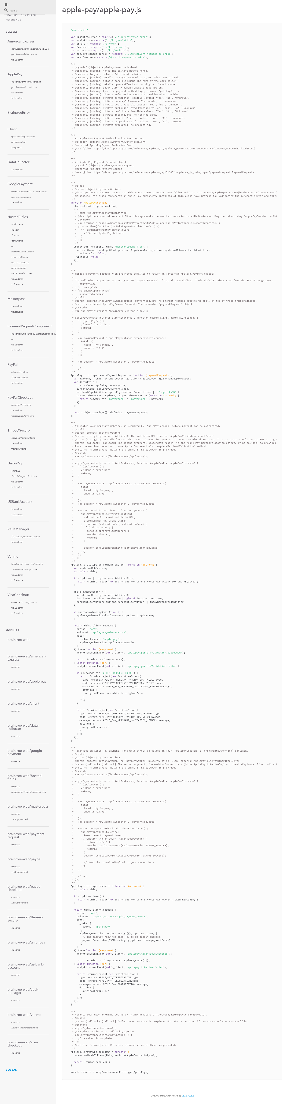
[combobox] (24, 11)
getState (17, 240)
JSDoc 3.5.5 (188, 1095)
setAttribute (20, 262)
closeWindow (19, 372)
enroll (15, 470)
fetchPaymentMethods (25, 536)
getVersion (18, 142)
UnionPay (15, 463)
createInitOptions (24, 602)
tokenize (17, 98)
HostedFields (18, 217)
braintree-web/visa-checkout (23, 1043)
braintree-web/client (23, 703)
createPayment (21, 405)
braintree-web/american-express (27, 657)
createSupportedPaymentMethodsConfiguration (30, 333)
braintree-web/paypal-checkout (25, 888)
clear (15, 229)
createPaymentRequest (26, 81)
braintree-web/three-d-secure (25, 918)
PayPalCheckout (20, 397)
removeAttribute (22, 251)
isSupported (19, 819)
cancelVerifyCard (23, 437)
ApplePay (15, 74)
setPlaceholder (21, 273)
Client (12, 129)
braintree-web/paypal (24, 859)
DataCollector (19, 162)
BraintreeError (19, 112)
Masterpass (16, 299)
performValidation (24, 87)
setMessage (18, 268)
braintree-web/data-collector (23, 727)
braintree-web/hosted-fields (25, 777)
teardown (17, 59)
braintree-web (19, 640)
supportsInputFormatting (28, 792)
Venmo (13, 556)
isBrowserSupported (24, 569)
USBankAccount (20, 502)
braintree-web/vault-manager (23, 991)
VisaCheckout (18, 595)
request (16, 147)
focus (15, 235)
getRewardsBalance (24, 54)
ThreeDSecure (19, 430)
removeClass (19, 257)
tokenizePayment (22, 415)
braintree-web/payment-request (26, 835)
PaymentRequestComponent (28, 326)
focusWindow (19, 377)
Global (11, 1069)
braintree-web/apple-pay (27, 681)
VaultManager (18, 529)
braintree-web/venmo (24, 1015)
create (15, 667)
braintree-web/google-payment (25, 752)
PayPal (13, 364)
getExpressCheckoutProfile (30, 48)
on (12, 246)
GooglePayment (20, 184)
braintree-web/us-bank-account (26, 965)
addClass (17, 224)
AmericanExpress (21, 41)
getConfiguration (23, 136)
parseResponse (21, 196)
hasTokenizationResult (27, 564)
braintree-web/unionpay (26, 942)
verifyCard (18, 448)
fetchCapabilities (24, 476)
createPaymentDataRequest (29, 191)
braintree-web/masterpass (28, 806)
